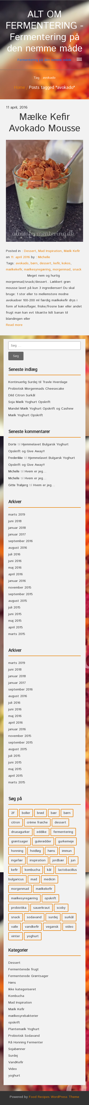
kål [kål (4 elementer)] (49, 870)
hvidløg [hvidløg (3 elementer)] (35, 851)
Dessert (30, 251)
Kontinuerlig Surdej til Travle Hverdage (37, 382)
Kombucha (16, 996)
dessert (45, 263)
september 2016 (20, 541)
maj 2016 (15, 567)
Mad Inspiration (50, 251)
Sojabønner (16, 1049)
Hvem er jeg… (36, 471)
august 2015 (17, 600)
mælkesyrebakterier (23, 1016)
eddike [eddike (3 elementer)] (42, 832)
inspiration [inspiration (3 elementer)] (38, 860)
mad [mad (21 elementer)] (34, 879)
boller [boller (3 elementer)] (26, 813)
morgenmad (61, 269)
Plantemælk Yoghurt (23, 1029)
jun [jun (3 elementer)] (73, 860)
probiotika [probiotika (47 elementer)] (18, 907)
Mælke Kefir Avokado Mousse (44, 122)
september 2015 (20, 594)
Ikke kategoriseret (22, 989)
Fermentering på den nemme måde (44, 35)
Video (12, 1069)
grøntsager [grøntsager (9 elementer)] (19, 841)
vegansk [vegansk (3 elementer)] (52, 926)
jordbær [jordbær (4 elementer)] (58, 860)
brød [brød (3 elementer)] (40, 813)
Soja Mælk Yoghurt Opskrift (29, 402)
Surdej (13, 1055)
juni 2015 (15, 614)
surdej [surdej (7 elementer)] (53, 917)
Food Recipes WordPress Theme (54, 1097)
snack (77, 269)
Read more (14, 325)
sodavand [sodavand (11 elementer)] (34, 917)
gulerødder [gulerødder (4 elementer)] (43, 841)
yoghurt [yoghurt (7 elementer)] (33, 936)
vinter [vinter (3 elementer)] (15, 936)
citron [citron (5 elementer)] (15, 822)
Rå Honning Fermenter (25, 1042)
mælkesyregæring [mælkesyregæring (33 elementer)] (24, 898)
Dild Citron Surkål (21, 395)
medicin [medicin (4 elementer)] (49, 879)
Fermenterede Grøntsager (28, 976)
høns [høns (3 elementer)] (51, 851)
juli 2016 (14, 554)
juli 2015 (14, 607)
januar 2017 (17, 534)
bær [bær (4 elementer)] (54, 813)
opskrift (14, 1022)
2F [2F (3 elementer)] (13, 813)
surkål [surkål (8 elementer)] (69, 917)
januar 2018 (17, 527)
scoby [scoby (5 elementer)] (61, 907)
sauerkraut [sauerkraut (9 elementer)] (41, 907)
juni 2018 (15, 521)
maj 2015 (15, 620)
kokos (66, 263)
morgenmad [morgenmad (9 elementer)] (20, 888)
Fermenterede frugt (23, 969)
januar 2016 (17, 581)
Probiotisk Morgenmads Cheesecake (36, 388)
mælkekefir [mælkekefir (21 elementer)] (44, 888)
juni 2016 (15, 561)
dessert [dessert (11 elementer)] (60, 822)
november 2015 (19, 587)
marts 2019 (16, 514)
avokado (22, 263)
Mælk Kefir (72, 251)
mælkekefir (14, 269)
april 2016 (15, 574)
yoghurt (14, 1075)
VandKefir (15, 1062)
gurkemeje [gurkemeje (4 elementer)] (66, 841)
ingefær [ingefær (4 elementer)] (17, 860)
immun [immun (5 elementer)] (67, 851)
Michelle (44, 257)
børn (34, 263)
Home (19, 88)
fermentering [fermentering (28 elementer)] (63, 832)
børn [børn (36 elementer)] (67, 813)
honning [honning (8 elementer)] (17, 851)
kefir (56, 263)
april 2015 (15, 627)
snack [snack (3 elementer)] (15, 917)
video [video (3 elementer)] (69, 926)
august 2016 (17, 547)
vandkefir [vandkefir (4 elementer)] (32, 926)
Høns (12, 982)
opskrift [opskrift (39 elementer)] (50, 898)
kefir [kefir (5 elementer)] (14, 870)
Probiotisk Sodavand (24, 1035)
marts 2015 (16, 634)
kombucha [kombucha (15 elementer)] (32, 870)
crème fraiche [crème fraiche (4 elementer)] (37, 822)
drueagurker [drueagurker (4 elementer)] (20, 832)
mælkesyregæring (37, 269)
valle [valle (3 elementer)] (14, 926)
